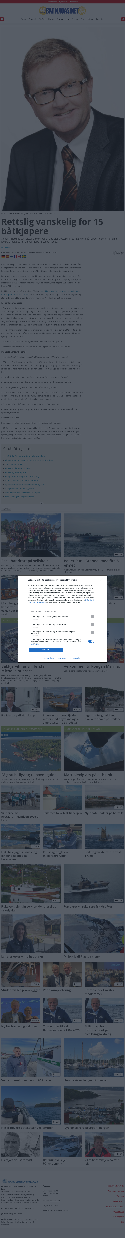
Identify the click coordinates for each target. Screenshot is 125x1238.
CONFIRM (45, 650)
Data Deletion (49, 658)
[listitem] (62, 611)
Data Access (62, 658)
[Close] (102, 580)
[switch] (91, 616)
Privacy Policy (75, 658)
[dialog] (62, 619)
